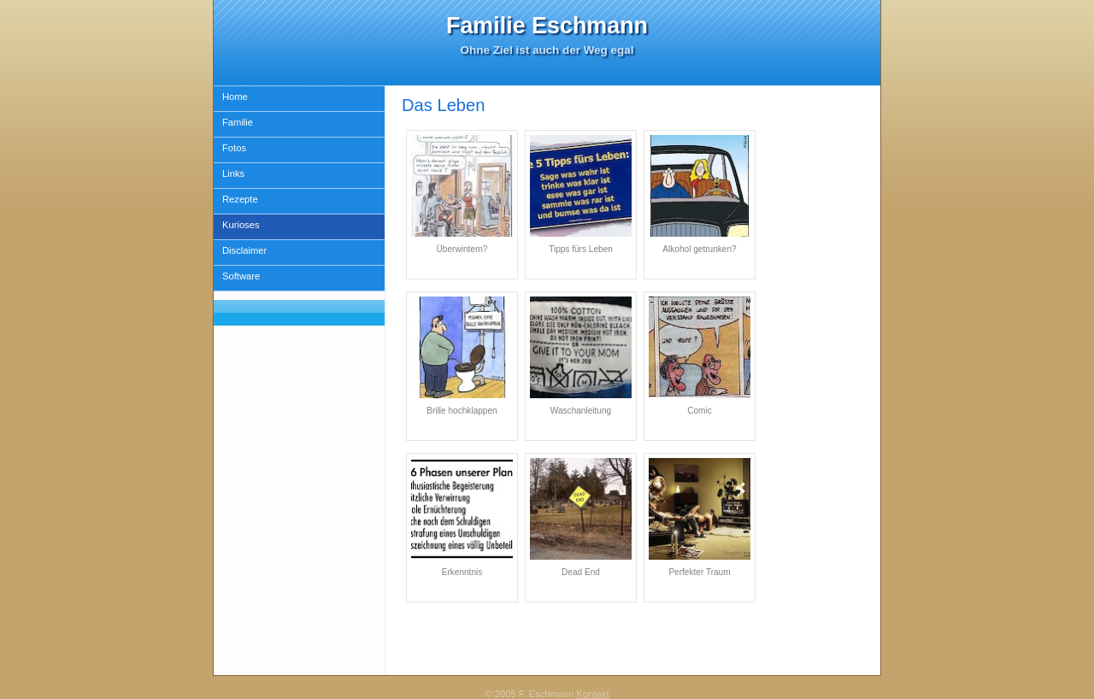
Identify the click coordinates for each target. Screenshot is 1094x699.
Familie (237, 122)
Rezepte (240, 199)
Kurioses (241, 225)
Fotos (234, 148)
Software (241, 276)
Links (233, 173)
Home (235, 96)
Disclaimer (244, 250)
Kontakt (593, 694)
